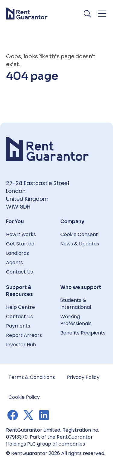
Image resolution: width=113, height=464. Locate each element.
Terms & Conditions (31, 377)
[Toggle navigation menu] (102, 13)
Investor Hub (21, 344)
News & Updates (79, 243)
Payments (18, 325)
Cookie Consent (79, 234)
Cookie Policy (24, 397)
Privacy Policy (83, 377)
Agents (14, 262)
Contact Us (19, 271)
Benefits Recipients (82, 332)
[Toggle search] (88, 13)
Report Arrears (24, 335)
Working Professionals (76, 320)
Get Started (20, 243)
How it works (21, 234)
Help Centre (20, 307)
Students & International (75, 304)
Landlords (17, 253)
